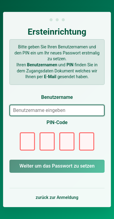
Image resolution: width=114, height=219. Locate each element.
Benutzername (57, 97)
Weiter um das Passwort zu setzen (57, 166)
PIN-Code (57, 122)
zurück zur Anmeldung (57, 197)
